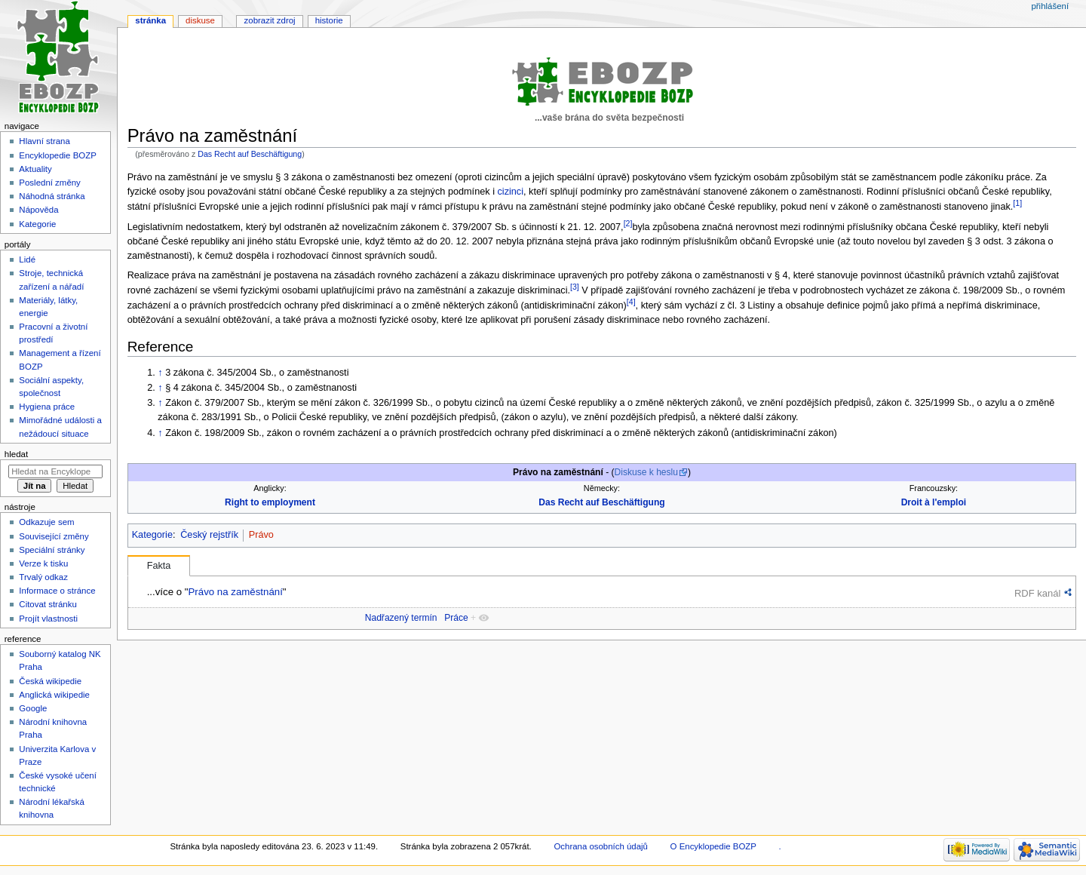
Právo (261, 535)
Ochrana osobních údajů (600, 846)
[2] (628, 223)
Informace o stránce (57, 590)
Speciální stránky (51, 549)
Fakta (159, 565)
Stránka (150, 20)
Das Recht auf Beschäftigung (250, 153)
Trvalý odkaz (43, 577)
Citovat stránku (47, 604)
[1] (1017, 202)
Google (33, 708)
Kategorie (152, 535)
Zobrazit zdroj (270, 20)
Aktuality (35, 168)
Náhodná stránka (51, 196)
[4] (631, 301)
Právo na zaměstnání (235, 591)
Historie (329, 20)
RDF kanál (1037, 593)
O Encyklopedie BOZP (713, 846)
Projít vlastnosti (48, 618)
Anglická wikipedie (54, 694)
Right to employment (270, 502)
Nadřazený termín (401, 617)
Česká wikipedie (50, 681)
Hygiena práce (47, 406)
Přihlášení (1050, 6)
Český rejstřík (209, 535)
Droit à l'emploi (934, 502)
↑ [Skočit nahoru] (160, 372)
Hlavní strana (44, 141)
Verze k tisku (43, 563)
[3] (574, 286)
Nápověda (38, 209)
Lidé (27, 259)
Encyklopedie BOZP (58, 155)
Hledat (16, 454)
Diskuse (200, 20)
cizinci (510, 191)
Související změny (53, 536)
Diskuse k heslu (646, 472)
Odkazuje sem (46, 522)
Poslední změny (50, 182)
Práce (456, 617)
